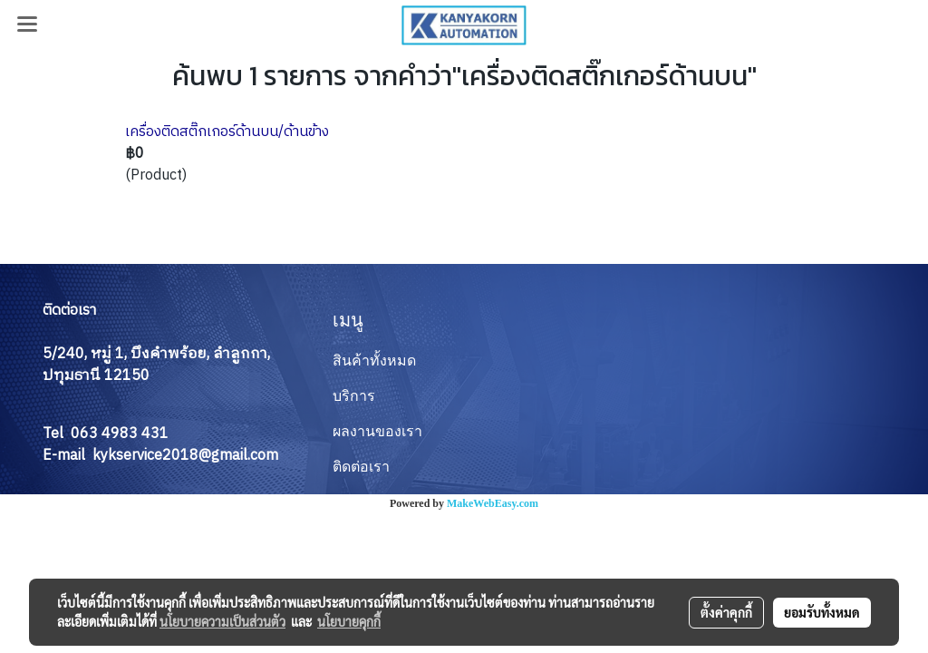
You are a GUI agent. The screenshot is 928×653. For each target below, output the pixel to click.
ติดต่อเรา (361, 466)
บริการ (354, 395)
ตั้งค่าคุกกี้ (726, 612)
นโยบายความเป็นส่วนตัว (222, 621)
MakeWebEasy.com (492, 503)
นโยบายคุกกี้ (349, 621)
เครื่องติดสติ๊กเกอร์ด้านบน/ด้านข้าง (227, 132)
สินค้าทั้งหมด (374, 360)
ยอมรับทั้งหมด (822, 612)
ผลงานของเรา (377, 431)
